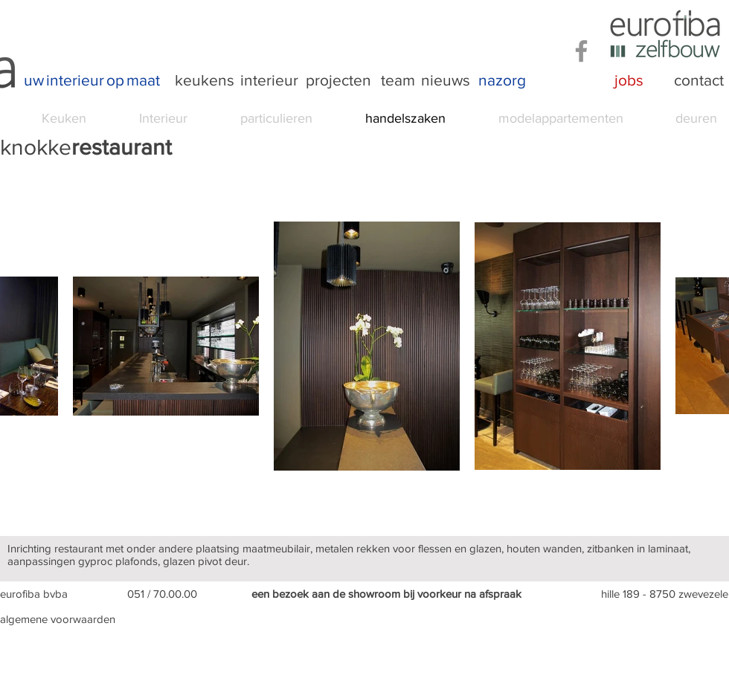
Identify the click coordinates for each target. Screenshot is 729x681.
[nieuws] (445, 80)
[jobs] (628, 80)
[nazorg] (502, 80)
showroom (374, 593)
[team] (398, 80)
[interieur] (269, 80)
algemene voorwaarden (57, 619)
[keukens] (204, 80)
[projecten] (338, 80)
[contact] (699, 80)
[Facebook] (581, 50)
